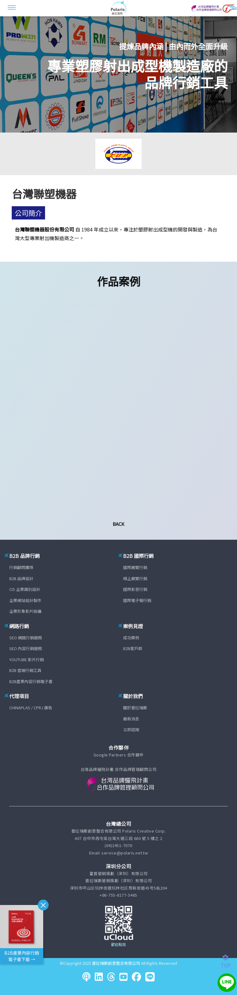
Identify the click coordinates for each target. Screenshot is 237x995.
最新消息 (131, 719)
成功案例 (131, 638)
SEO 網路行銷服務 (25, 638)
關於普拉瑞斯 (135, 707)
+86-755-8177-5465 (118, 895)
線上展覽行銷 (135, 578)
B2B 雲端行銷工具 (25, 670)
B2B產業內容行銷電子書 (30, 681)
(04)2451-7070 (118, 845)
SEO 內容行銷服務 (25, 648)
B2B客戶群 (132, 648)
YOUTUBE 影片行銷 (26, 659)
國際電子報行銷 (137, 600)
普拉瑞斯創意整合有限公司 (116, 963)
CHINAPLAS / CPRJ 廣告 (30, 707)
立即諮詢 (131, 729)
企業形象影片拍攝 (25, 611)
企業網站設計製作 (25, 600)
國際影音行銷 (135, 589)
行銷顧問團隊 (21, 567)
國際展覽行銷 (135, 567)
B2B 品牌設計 (21, 578)
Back (118, 524)
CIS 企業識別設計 (24, 589)
